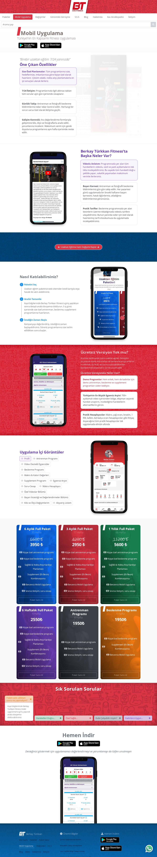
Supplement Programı (33, 480)
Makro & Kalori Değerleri (35, 475)
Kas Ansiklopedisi (115, 17)
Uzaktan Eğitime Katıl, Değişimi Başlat (78, 247)
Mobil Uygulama (23, 17)
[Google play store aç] (110, 840)
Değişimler (40, 17)
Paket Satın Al (36, 600)
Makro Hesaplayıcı (50, 486)
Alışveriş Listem (62, 502)
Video (27, 852)
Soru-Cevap (28, 486)
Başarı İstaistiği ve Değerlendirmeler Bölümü (44, 497)
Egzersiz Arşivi (58, 480)
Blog (86, 17)
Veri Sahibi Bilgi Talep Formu (72, 851)
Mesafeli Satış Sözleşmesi (71, 845)
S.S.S (77, 17)
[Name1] (153, 24)
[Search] (78, 24)
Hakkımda (97, 17)
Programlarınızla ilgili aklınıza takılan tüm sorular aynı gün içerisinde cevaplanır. (47, 92)
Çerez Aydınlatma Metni (70, 839)
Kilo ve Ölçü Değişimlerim (35, 502)
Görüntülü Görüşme (60, 17)
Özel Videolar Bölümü (33, 491)
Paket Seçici (44, 840)
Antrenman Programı (45, 458)
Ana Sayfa (23, 840)
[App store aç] (111, 848)
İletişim (131, 17)
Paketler (6, 17)
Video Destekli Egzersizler (35, 464)
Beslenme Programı (32, 469)
